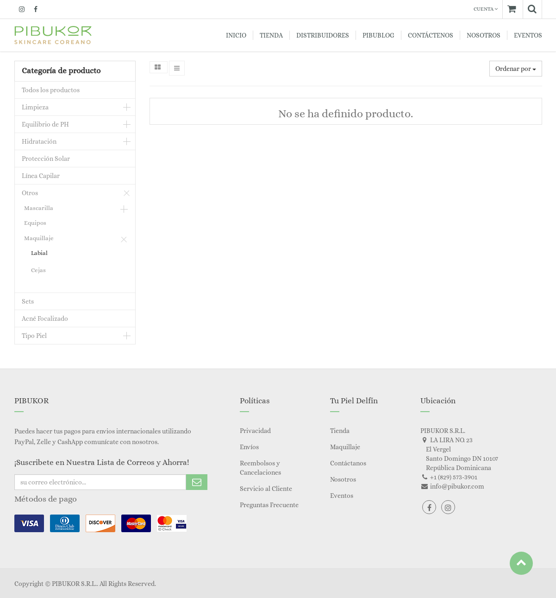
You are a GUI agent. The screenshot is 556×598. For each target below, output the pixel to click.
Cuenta (486, 9)
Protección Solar (46, 158)
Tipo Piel (34, 335)
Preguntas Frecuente (269, 505)
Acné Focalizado (45, 318)
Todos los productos (51, 90)
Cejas (38, 270)
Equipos (35, 222)
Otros (30, 193)
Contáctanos (348, 463)
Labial (39, 252)
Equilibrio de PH (45, 124)
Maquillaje (39, 238)
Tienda (340, 430)
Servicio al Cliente (266, 488)
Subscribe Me (196, 482)
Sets (28, 301)
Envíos (249, 447)
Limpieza (35, 107)
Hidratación (39, 141)
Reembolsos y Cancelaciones (260, 467)
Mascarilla (38, 207)
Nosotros (343, 479)
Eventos (341, 495)
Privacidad (255, 430)
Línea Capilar (41, 175)
